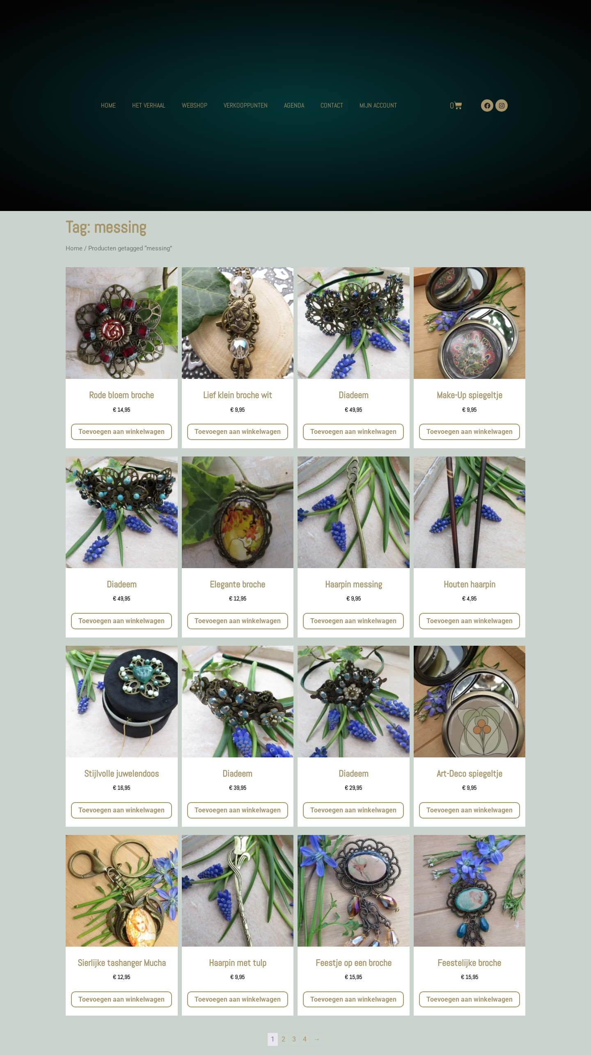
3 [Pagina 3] (294, 1039)
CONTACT (332, 105)
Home (74, 248)
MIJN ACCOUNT (378, 105)
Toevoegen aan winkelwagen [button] (121, 432)
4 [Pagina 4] (305, 1039)
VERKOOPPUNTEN (246, 105)
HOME (108, 105)
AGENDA (294, 105)
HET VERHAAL (148, 105)
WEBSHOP (194, 105)
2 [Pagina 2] (283, 1039)
